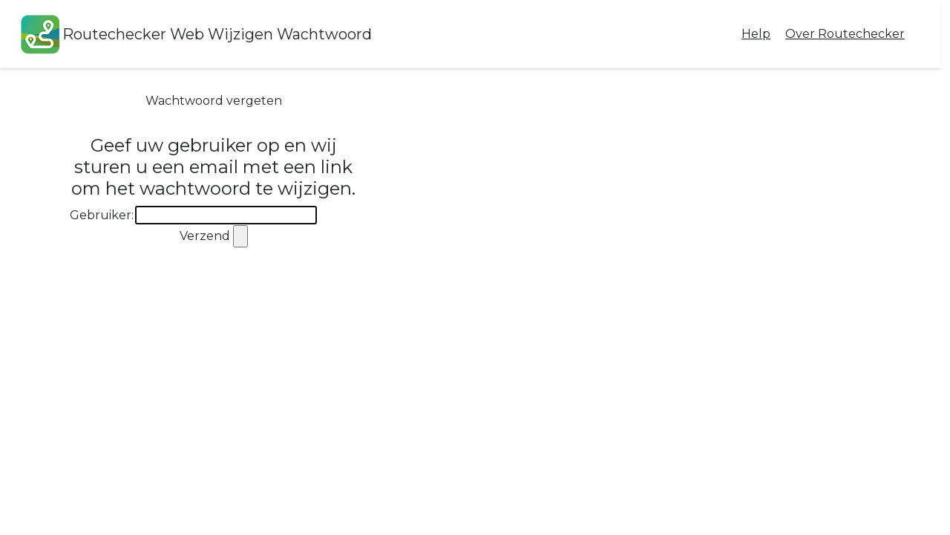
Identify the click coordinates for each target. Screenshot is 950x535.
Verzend (205, 236)
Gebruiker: (102, 215)
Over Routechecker (845, 34)
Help (755, 34)
